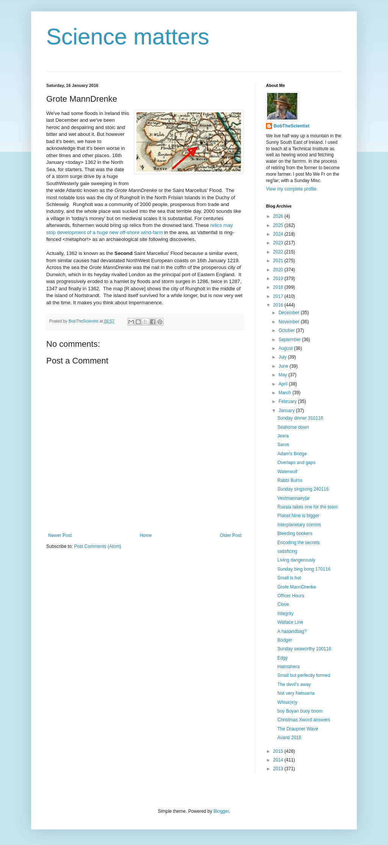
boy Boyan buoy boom (299, 711)
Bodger (284, 640)
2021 (279, 260)
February (288, 401)
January (287, 410)
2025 (279, 225)
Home (146, 535)
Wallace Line (290, 622)
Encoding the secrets (298, 542)
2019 (279, 278)
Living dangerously (296, 560)
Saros (283, 444)
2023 (279, 242)
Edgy (282, 658)
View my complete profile (291, 189)
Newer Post (60, 535)
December (289, 312)
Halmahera (288, 666)
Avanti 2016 (289, 737)
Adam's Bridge (292, 453)
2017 (279, 296)
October (287, 330)
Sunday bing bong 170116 (303, 569)
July (283, 357)
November (289, 321)
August (286, 348)
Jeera (283, 436)
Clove (283, 604)
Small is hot (289, 578)
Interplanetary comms (299, 524)
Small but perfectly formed (303, 675)
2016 (279, 305)
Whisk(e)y (287, 702)
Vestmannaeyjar (293, 498)
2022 (279, 252)
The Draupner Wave (297, 729)
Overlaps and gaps (296, 462)
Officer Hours (290, 595)
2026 (279, 216)
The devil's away (294, 684)
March (285, 392)
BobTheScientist (292, 126)
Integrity (285, 613)
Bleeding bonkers (295, 533)
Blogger (221, 811)
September (290, 339)
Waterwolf (287, 471)
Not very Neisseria (295, 693)
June (283, 366)
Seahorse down (293, 427)
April (283, 384)
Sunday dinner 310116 (300, 418)
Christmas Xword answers (303, 719)
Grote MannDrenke (296, 587)
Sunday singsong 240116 (303, 489)
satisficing (287, 551)
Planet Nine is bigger (298, 515)
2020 (279, 269)
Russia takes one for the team (307, 507)
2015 (279, 751)
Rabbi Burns (289, 480)
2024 (279, 234)
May (283, 375)
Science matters (127, 36)
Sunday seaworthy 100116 (304, 648)
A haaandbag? (292, 631)
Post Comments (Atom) (97, 546)
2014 (279, 760)
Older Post (230, 535)
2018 (279, 287)
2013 (279, 768)
